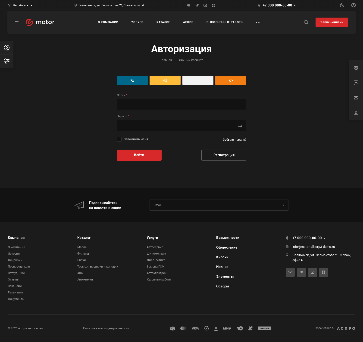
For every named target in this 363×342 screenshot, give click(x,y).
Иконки (222, 267)
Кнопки (222, 257)
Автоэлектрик (156, 273)
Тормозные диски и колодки (97, 266)
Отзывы (13, 279)
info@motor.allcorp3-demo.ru (313, 247)
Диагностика (156, 260)
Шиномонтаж (156, 253)
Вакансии (15, 286)
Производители (19, 266)
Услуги (152, 238)
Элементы (225, 276)
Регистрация (224, 155)
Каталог (84, 238)
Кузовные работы (159, 279)
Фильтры (83, 253)
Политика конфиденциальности (106, 328)
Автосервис (155, 247)
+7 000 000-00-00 (277, 5)
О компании (16, 247)
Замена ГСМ (155, 266)
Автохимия (85, 279)
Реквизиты (16, 292)
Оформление (226, 247)
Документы (16, 299)
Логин (122, 95)
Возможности (227, 238)
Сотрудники (16, 273)
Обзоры (222, 286)
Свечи (81, 260)
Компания (16, 238)
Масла (82, 247)
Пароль (123, 116)
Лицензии (15, 260)
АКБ (80, 273)
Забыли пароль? (234, 139)
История (14, 253)
